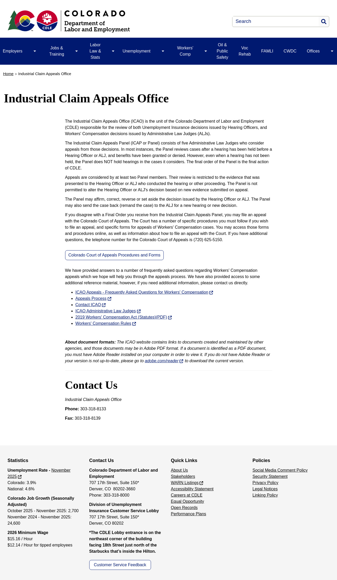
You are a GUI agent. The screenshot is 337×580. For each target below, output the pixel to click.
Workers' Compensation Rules (103, 323)
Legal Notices (265, 489)
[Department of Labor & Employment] (100, 21)
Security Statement (269, 476)
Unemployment (136, 51)
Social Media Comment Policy (280, 470)
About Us (179, 470)
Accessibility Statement (192, 489)
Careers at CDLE (187, 495)
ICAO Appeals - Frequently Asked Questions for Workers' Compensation (141, 292)
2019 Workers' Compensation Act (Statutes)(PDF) (121, 317)
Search (323, 21)
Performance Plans (188, 514)
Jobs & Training (56, 51)
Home (8, 73)
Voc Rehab (245, 51)
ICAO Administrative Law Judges (105, 311)
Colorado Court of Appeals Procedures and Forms (114, 255)
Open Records (184, 507)
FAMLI (267, 51)
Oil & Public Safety (222, 51)
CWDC (290, 51)
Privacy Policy (265, 482)
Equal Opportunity (187, 501)
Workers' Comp (185, 51)
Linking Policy (265, 495)
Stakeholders (183, 476)
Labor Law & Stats (95, 51)
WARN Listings (185, 482)
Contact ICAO (88, 304)
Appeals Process (91, 298)
